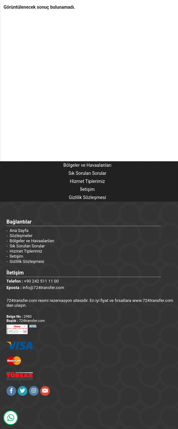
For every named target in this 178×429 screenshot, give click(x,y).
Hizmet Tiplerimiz (87, 181)
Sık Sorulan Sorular (88, 173)
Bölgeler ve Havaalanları (87, 165)
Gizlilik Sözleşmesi (87, 197)
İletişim (87, 189)
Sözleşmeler (21, 235)
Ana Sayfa (19, 230)
